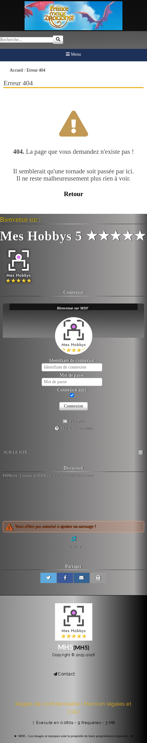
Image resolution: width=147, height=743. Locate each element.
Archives (73, 547)
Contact (66, 673)
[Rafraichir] (73, 539)
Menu (73, 54)
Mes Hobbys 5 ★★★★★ (73, 236)
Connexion (73, 406)
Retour (73, 193)
